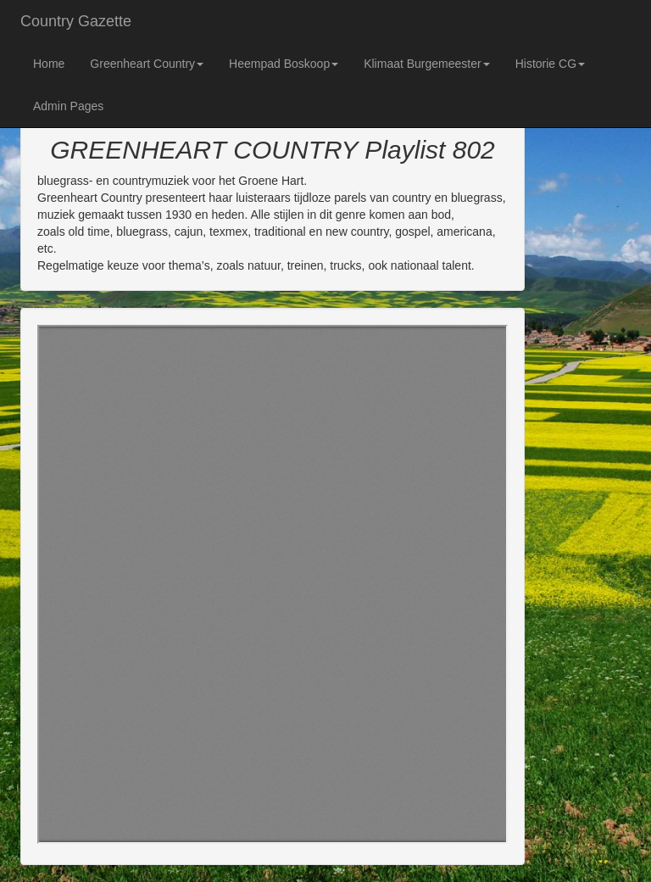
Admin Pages (68, 106)
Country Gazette (75, 21)
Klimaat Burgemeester (427, 63)
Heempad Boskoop (283, 63)
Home (48, 63)
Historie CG (550, 63)
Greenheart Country (146, 63)
